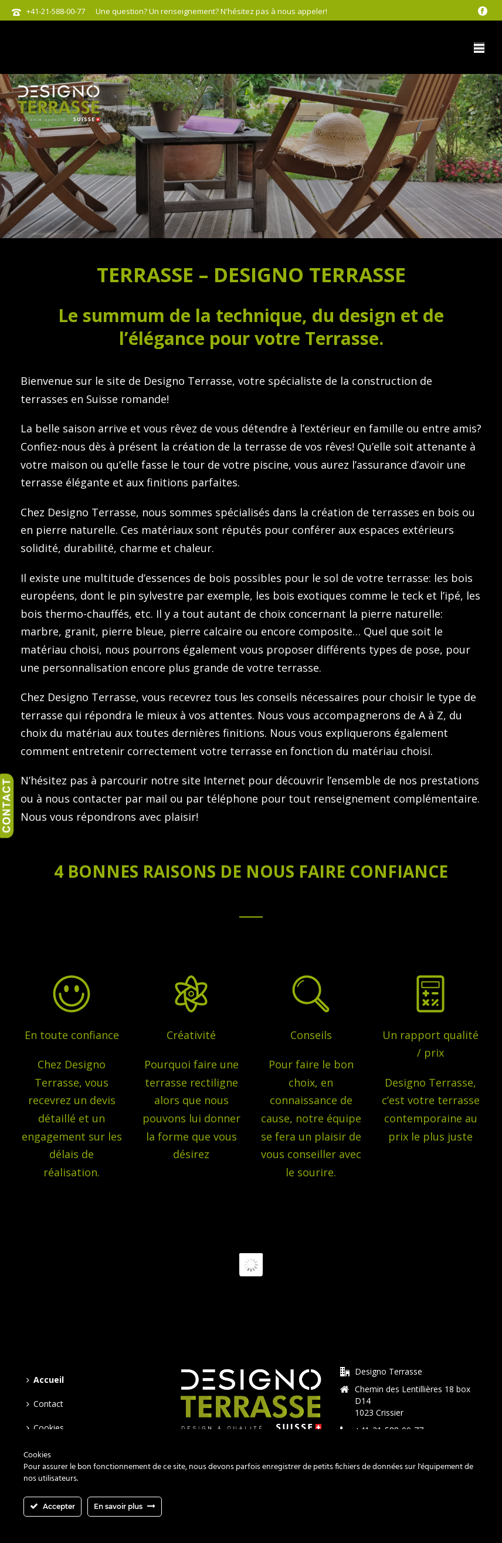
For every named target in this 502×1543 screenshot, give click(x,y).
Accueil (45, 1379)
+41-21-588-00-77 (55, 11)
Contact (44, 1403)
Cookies (45, 1427)
